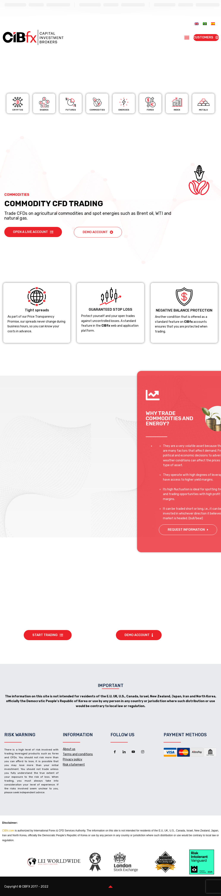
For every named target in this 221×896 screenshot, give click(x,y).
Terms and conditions (78, 754)
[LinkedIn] (124, 752)
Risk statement (74, 764)
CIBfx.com (8, 830)
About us (69, 749)
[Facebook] (115, 752)
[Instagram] (142, 752)
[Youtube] (133, 752)
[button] (187, 37)
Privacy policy (72, 759)
